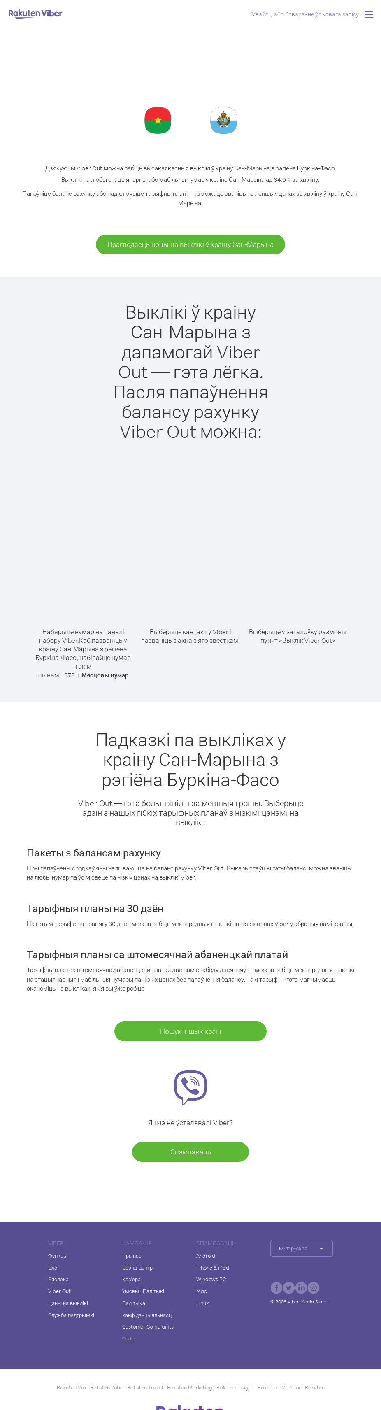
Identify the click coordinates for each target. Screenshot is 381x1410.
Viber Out (59, 1291)
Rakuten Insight (234, 1387)
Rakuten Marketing (189, 1387)
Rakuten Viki (71, 1387)
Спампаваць (190, 1151)
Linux (202, 1303)
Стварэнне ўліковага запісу (322, 14)
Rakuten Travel (145, 1387)
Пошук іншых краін (190, 1031)
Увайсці (262, 14)
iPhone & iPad (212, 1267)
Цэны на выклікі (68, 1303)
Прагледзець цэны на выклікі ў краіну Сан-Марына (190, 244)
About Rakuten (307, 1387)
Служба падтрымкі (71, 1315)
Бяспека (58, 1279)
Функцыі (58, 1255)
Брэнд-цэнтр (137, 1267)
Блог (53, 1267)
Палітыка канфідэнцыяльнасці (147, 1309)
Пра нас (132, 1255)
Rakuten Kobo (106, 1387)
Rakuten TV (271, 1387)
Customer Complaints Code (148, 1332)
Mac (201, 1291)
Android (205, 1255)
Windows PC (211, 1279)
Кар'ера (131, 1279)
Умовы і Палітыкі (143, 1291)
